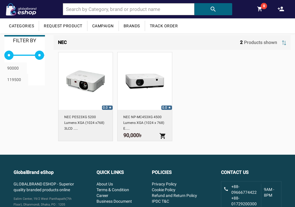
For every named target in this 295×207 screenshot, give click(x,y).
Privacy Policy (164, 184)
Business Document (114, 201)
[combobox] (128, 9)
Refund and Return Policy (174, 195)
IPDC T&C (160, 201)
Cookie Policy (163, 189)
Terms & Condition (113, 189)
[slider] (9, 55)
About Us (105, 184)
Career (102, 195)
